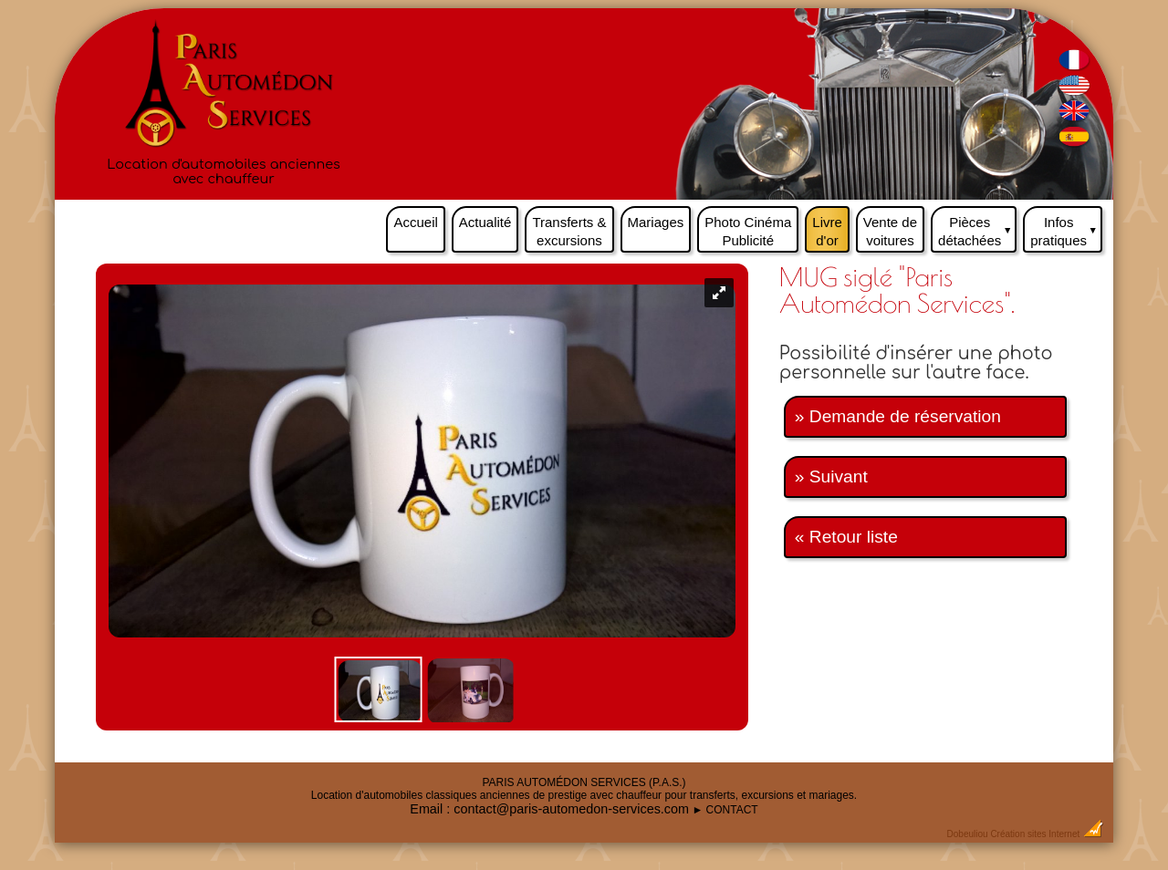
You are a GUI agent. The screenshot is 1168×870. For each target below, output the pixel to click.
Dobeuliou (967, 834)
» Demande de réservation (898, 416)
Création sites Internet (1034, 834)
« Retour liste (846, 536)
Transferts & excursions (569, 231)
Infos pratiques (1066, 227)
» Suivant (831, 476)
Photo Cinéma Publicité (747, 231)
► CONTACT (724, 809)
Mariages (656, 222)
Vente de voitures (890, 231)
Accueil (415, 222)
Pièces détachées (977, 227)
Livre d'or (827, 231)
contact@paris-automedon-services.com (571, 809)
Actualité (485, 222)
